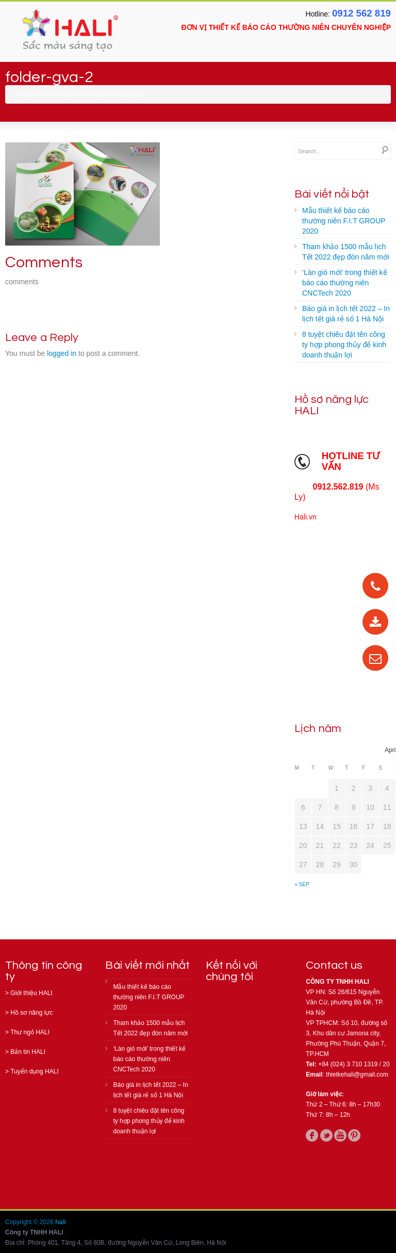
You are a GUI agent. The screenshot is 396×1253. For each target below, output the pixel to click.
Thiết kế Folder (88, 94)
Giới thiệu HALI (31, 993)
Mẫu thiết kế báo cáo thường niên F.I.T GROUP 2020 (344, 220)
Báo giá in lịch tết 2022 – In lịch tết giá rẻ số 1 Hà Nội (346, 313)
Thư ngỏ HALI (30, 1032)
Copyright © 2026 (30, 1222)
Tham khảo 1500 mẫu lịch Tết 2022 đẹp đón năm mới (345, 251)
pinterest (354, 1135)
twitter (326, 1135)
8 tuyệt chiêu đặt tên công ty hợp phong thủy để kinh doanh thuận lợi (344, 344)
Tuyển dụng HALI (34, 1071)
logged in (61, 353)
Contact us (334, 965)
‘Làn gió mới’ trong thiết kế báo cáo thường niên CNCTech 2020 (344, 282)
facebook (312, 1135)
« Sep (302, 884)
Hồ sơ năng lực (31, 1012)
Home (55, 94)
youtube (340, 1135)
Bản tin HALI (27, 1051)
